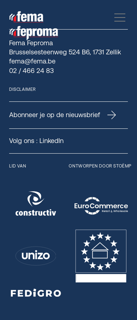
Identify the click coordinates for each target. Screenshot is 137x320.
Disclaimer (22, 89)
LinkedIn (51, 140)
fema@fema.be (32, 61)
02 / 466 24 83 (31, 70)
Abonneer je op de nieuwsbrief (62, 115)
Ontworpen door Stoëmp (100, 166)
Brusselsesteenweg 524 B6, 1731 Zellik (65, 52)
